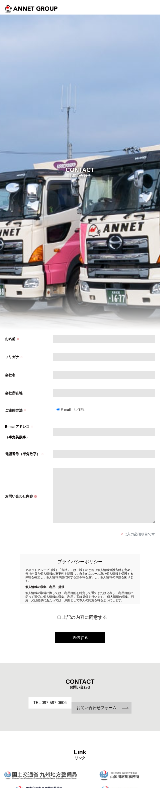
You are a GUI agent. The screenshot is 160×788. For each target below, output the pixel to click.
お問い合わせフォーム (96, 708)
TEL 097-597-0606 (50, 703)
